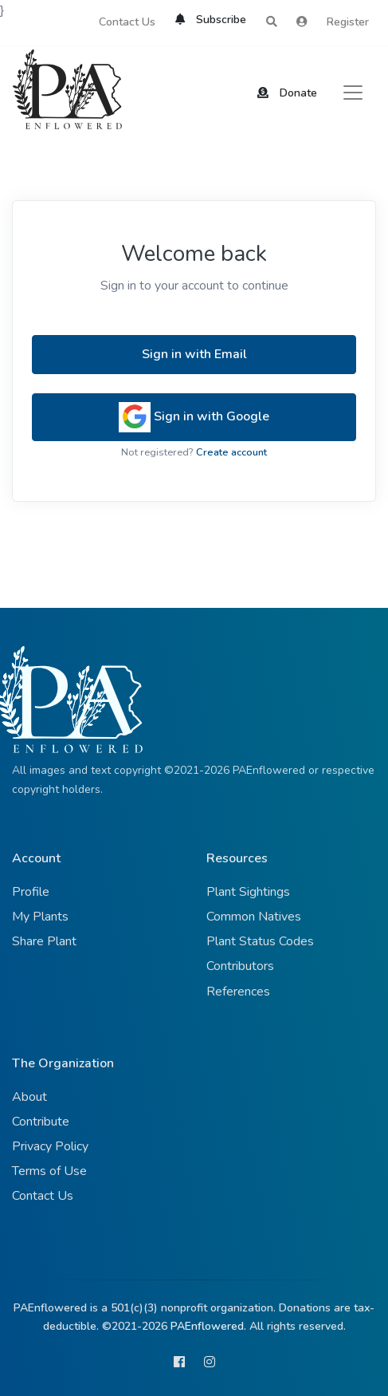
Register (348, 22)
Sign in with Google (194, 417)
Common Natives (253, 916)
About (29, 1097)
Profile (30, 892)
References (238, 991)
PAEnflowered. (208, 1326)
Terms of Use (49, 1171)
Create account (231, 452)
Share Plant (44, 941)
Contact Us (127, 22)
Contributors (240, 966)
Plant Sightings (248, 892)
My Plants (40, 916)
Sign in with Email (194, 354)
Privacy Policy (50, 1146)
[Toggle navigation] (353, 92)
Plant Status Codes (260, 941)
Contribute (40, 1121)
